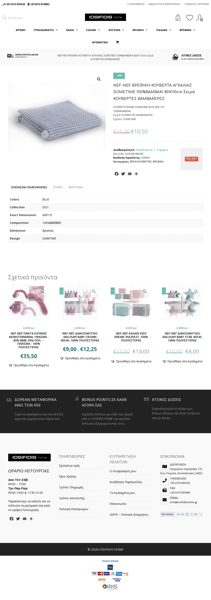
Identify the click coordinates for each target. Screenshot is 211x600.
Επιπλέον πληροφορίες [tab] (29, 187)
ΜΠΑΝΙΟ (142, 30)
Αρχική (20, 30)
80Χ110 (47, 215)
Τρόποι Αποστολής (72, 498)
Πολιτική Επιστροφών (73, 509)
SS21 (45, 207)
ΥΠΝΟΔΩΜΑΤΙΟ (48, 30)
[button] (99, 79)
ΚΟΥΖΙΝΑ (118, 30)
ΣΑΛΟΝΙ (95, 30)
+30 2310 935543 (15, 4)
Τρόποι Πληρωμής (71, 487)
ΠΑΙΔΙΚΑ (165, 30)
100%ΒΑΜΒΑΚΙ (51, 223)
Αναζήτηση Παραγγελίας (164, 4)
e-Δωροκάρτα (135, 4)
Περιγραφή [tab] (75, 187)
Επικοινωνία (118, 504)
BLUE (45, 199)
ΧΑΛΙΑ (74, 30)
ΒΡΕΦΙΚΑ (190, 30)
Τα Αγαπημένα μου (122, 493)
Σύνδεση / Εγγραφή (197, 4)
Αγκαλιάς (48, 230)
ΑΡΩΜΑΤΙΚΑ (100, 42)
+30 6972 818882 (39, 4)
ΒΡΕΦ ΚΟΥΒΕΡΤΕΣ (141, 161)
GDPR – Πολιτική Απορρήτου (129, 514)
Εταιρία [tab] (57, 187)
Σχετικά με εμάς (69, 465)
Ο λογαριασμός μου (123, 471)
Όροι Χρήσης (67, 476)
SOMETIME (49, 238)
